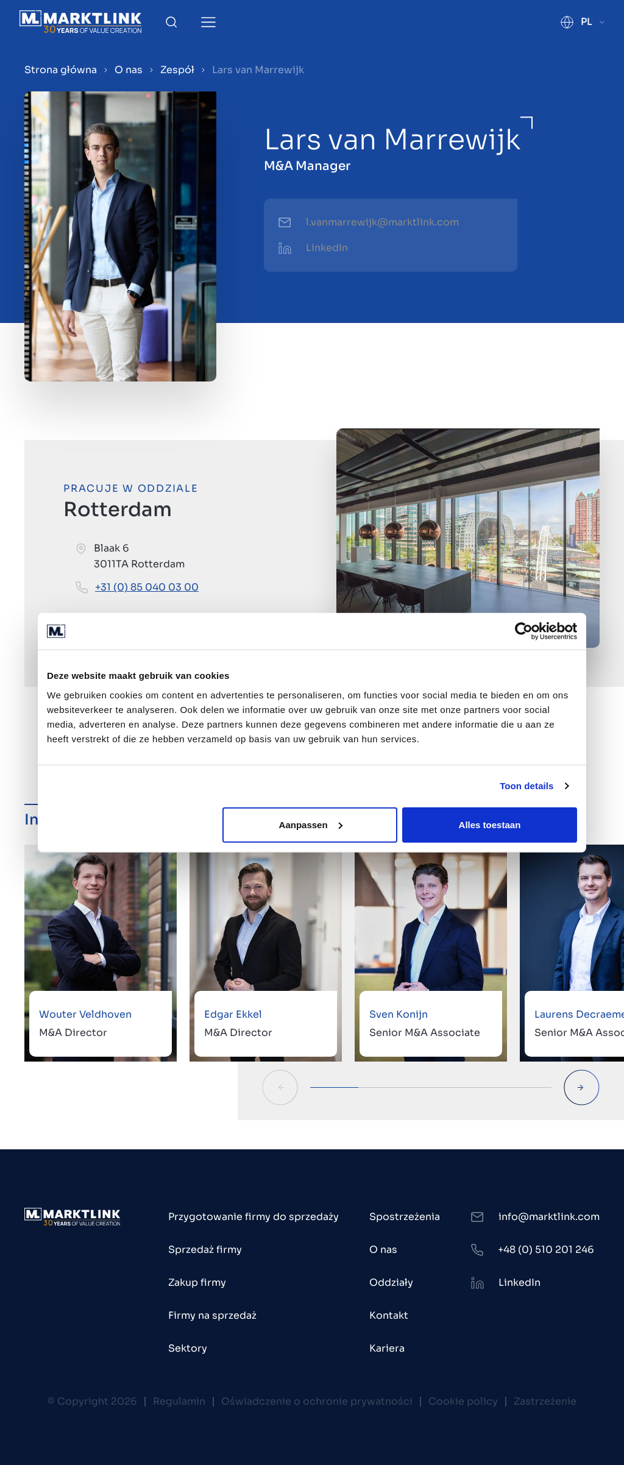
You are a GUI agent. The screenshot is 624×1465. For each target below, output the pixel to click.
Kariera (387, 1348)
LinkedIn (327, 247)
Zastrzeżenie (545, 1401)
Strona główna (60, 69)
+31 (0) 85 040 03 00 (147, 587)
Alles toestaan (490, 824)
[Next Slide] (582, 1087)
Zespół (177, 69)
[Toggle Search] (171, 21)
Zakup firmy (197, 1282)
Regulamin (179, 1401)
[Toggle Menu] (208, 22)
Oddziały (391, 1282)
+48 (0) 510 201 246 (546, 1249)
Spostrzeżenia (404, 1216)
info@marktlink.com (549, 1216)
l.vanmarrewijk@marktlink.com (382, 222)
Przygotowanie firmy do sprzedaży (253, 1216)
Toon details (526, 786)
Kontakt (388, 1315)
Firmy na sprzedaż (212, 1315)
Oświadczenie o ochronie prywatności (317, 1401)
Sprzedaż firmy (205, 1249)
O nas (129, 69)
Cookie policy (463, 1401)
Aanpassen (310, 824)
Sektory (187, 1348)
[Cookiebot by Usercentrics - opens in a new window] (523, 631)
